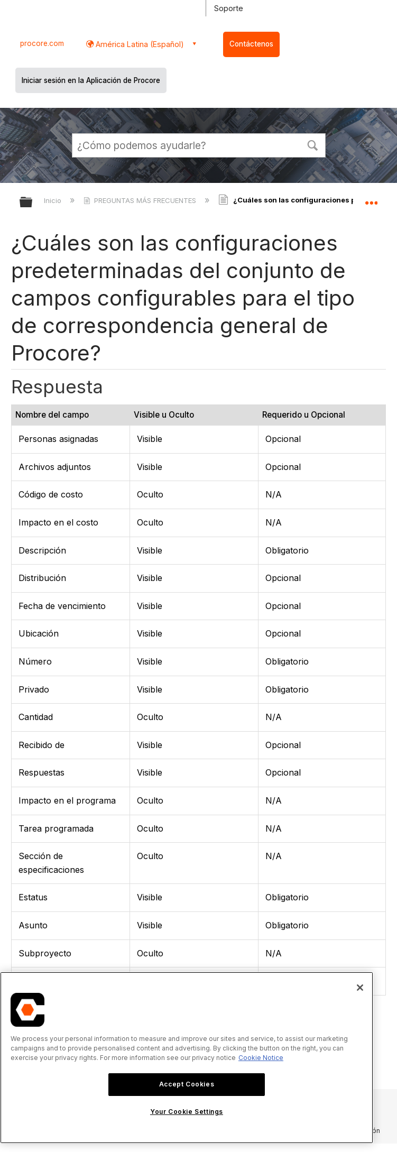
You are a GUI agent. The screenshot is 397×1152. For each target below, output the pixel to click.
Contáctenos (251, 44)
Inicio (53, 200)
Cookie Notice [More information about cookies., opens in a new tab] (260, 1058)
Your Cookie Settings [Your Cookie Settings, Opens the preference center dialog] (186, 1112)
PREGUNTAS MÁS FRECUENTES (141, 200)
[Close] (360, 987)
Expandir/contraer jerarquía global (32, 202)
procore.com (42, 43)
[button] (313, 144)
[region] (186, 1058)
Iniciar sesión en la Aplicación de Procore (91, 80)
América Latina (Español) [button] (139, 44)
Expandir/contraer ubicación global (371, 198)
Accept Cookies (186, 1084)
